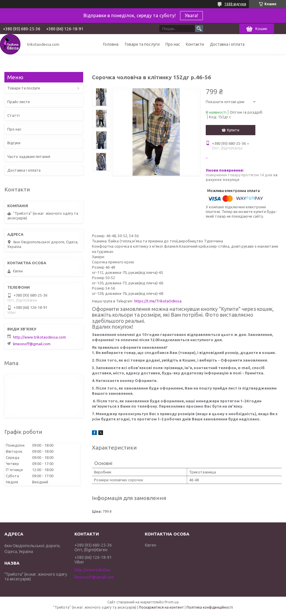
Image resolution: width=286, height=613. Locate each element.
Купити (233, 130)
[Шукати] (199, 28)
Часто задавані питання (28, 156)
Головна (110, 44)
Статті (13, 115)
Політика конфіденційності (209, 607)
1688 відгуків (235, 4)
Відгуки (13, 143)
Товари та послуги (142, 44)
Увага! (191, 15)
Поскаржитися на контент (161, 607)
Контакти (195, 44)
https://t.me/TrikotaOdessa (158, 301)
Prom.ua (172, 602)
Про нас (172, 44)
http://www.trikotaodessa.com (39, 337)
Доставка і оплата (227, 44)
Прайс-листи (18, 102)
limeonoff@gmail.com (31, 344)
